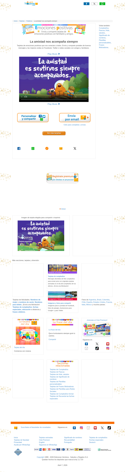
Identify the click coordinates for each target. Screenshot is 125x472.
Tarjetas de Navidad (21, 440)
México (89, 305)
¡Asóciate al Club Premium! (97, 320)
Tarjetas (21, 21)
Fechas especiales (96, 440)
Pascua (102, 30)
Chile (84, 302)
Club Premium (44, 440)
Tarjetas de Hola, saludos (59, 374)
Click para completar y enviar (75, 125)
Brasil (99, 300)
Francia (109, 302)
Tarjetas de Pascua (57, 372)
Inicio (15, 21)
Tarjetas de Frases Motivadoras (62, 386)
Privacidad (18, 442)
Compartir (52, 339)
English (42, 442)
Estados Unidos (99, 302)
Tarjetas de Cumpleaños (59, 369)
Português (68, 442)
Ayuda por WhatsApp (22, 445)
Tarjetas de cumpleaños (98, 437)
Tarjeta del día (19, 347)
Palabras (29, 21)
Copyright (40, 457)
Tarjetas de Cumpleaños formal (61, 394)
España (89, 302)
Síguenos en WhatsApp (48, 445)
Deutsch (92, 442)
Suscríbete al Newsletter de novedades (36, 427)
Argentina (92, 300)
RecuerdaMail (69, 440)
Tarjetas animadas (46, 437)
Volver (63, 209)
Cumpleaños (104, 28)
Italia (83, 305)
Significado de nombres (73, 437)
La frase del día (54, 330)
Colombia (106, 300)
